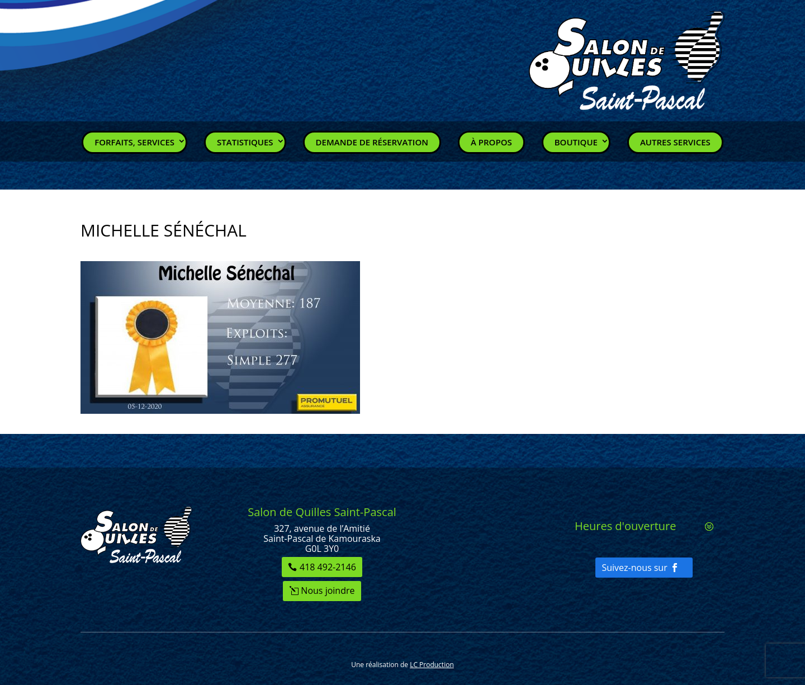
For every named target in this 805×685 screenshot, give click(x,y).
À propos (491, 142)
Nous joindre (327, 590)
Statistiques (245, 142)
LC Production (432, 664)
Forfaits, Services (134, 142)
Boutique (576, 142)
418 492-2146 (328, 567)
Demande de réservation (372, 142)
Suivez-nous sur (634, 567)
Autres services (675, 142)
